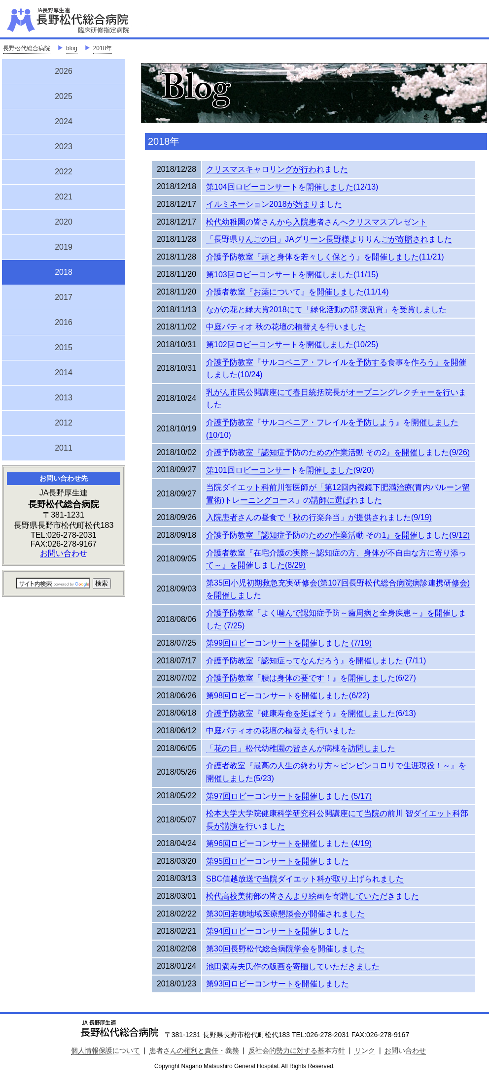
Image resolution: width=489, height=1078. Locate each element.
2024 (63, 121)
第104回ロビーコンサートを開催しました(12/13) (292, 187)
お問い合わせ (63, 553)
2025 (63, 96)
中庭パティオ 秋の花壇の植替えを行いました (286, 327)
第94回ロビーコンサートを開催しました (277, 931)
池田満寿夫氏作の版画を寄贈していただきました (293, 966)
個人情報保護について (105, 1050)
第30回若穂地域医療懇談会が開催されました (285, 914)
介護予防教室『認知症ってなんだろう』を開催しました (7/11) (316, 660)
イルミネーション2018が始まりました (274, 204)
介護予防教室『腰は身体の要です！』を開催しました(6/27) (311, 678)
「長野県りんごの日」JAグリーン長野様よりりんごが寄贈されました (329, 239)
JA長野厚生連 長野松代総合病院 (98, 19)
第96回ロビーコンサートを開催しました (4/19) (289, 843)
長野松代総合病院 (26, 48)
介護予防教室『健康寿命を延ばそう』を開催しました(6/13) (311, 713)
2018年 (102, 48)
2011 (63, 448)
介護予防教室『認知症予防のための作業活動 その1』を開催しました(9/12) (338, 535)
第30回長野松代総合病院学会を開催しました (285, 949)
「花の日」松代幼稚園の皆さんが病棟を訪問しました (300, 748)
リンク (364, 1050)
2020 (63, 222)
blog (71, 48)
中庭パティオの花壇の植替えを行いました (281, 730)
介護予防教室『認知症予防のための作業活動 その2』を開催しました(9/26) (338, 452)
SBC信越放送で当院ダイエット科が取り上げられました (305, 879)
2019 (63, 247)
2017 (63, 297)
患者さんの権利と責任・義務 (194, 1050)
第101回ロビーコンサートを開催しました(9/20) (290, 470)
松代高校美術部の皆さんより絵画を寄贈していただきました (312, 896)
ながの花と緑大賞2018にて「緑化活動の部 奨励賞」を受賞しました (326, 309)
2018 (63, 271)
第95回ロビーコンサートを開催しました (277, 861)
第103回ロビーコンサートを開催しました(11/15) (292, 274)
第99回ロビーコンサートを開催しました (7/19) (289, 643)
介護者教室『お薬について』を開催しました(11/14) (297, 292)
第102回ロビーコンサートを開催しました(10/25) (292, 344)
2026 (63, 71)
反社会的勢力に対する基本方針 (296, 1050)
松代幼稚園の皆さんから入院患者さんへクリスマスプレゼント (316, 222)
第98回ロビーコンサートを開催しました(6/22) (288, 695)
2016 (63, 322)
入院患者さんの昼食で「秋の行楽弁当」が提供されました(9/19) (319, 517)
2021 (63, 197)
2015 (63, 347)
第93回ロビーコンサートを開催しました (277, 984)
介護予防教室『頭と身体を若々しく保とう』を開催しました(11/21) (325, 257)
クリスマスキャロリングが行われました (277, 169)
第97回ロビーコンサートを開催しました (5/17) (289, 796)
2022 (63, 171)
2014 (63, 372)
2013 (63, 397)
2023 (63, 146)
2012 (63, 423)
